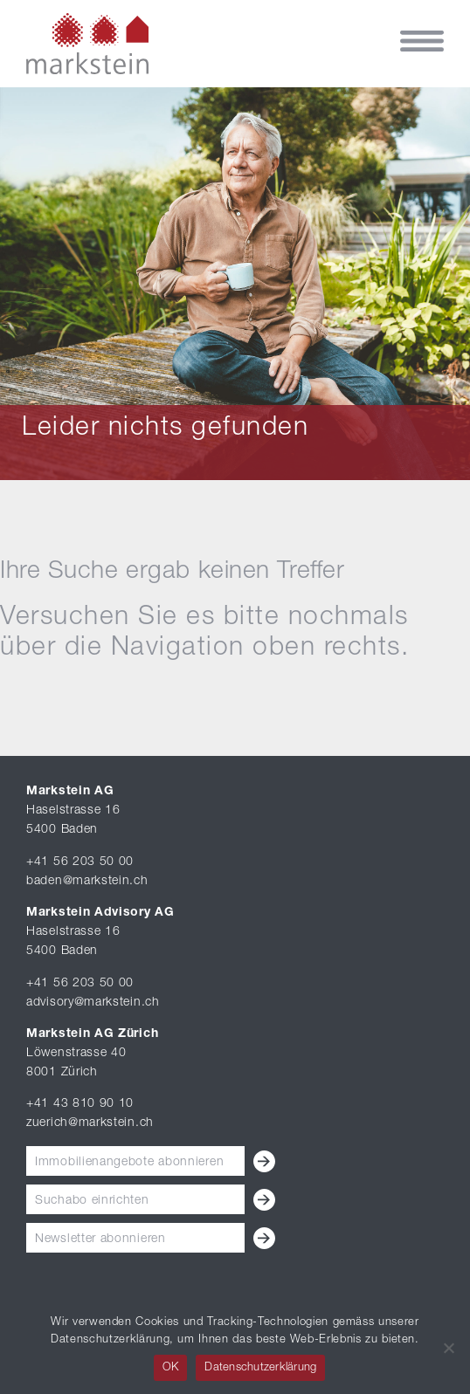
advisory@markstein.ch (93, 1003)
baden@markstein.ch (87, 882)
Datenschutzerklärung (260, 1368)
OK (170, 1368)
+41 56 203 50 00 (80, 862)
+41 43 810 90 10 (80, 1104)
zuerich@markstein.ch (90, 1123)
